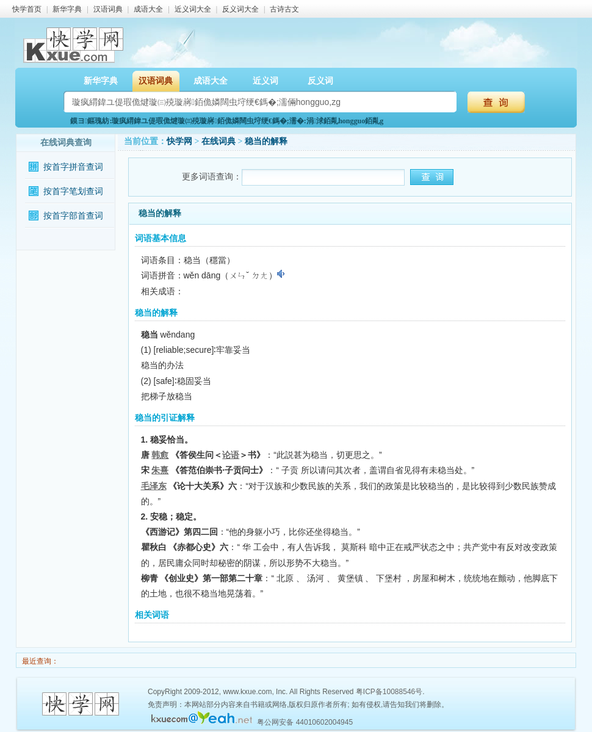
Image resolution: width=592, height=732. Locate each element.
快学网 (179, 141)
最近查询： (39, 661)
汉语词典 (108, 9)
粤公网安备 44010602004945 (305, 722)
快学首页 (27, 9)
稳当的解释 (266, 141)
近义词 (265, 80)
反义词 (320, 80)
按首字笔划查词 (73, 191)
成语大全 (148, 9)
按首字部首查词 (73, 215)
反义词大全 (240, 9)
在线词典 (218, 141)
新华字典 (67, 9)
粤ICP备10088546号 (389, 691)
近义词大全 (193, 9)
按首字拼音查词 (73, 167)
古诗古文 (284, 9)
